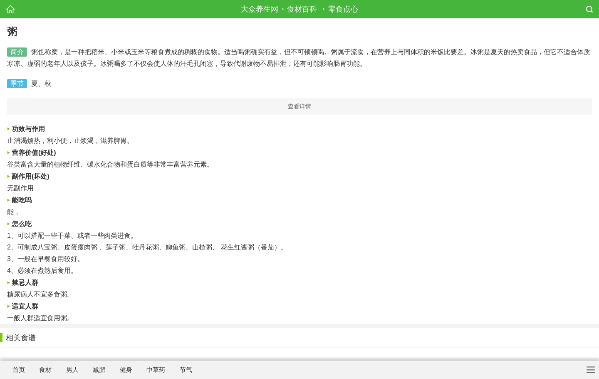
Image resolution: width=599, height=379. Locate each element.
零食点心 (343, 9)
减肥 (99, 369)
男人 (72, 369)
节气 (186, 369)
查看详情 (299, 106)
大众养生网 (259, 9)
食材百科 (302, 9)
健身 (126, 369)
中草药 (155, 369)
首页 (18, 369)
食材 (45, 369)
